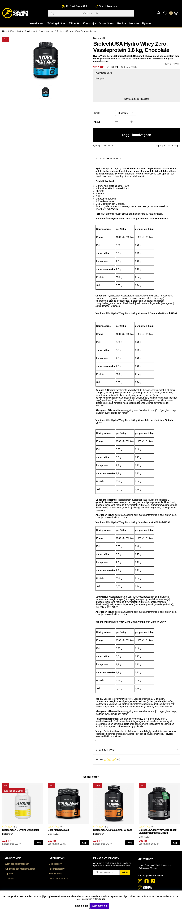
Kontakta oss (55, 873)
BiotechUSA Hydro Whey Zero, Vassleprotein (77, 31)
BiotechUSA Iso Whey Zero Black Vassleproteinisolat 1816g (158, 831)
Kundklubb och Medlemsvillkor (19, 869)
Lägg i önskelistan (103, 145)
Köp (175, 842)
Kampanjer (89, 23)
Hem (4, 31)
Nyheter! (147, 23)
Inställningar (81, 905)
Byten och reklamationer (16, 864)
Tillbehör (74, 23)
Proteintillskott (31, 31)
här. (103, 899)
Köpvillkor (9, 873)
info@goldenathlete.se (147, 868)
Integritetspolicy (57, 869)
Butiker (121, 23)
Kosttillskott (37, 23)
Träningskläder (57, 23)
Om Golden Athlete (58, 878)
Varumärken (106, 23)
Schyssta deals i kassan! (136, 99)
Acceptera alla (99, 905)
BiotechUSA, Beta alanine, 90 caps (112, 830)
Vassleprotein (47, 31)
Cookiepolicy (55, 864)
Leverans (9, 878)
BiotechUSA (99, 38)
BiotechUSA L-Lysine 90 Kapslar (20, 830)
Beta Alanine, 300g (58, 830)
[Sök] (91, 13)
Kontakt (134, 23)
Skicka (125, 872)
